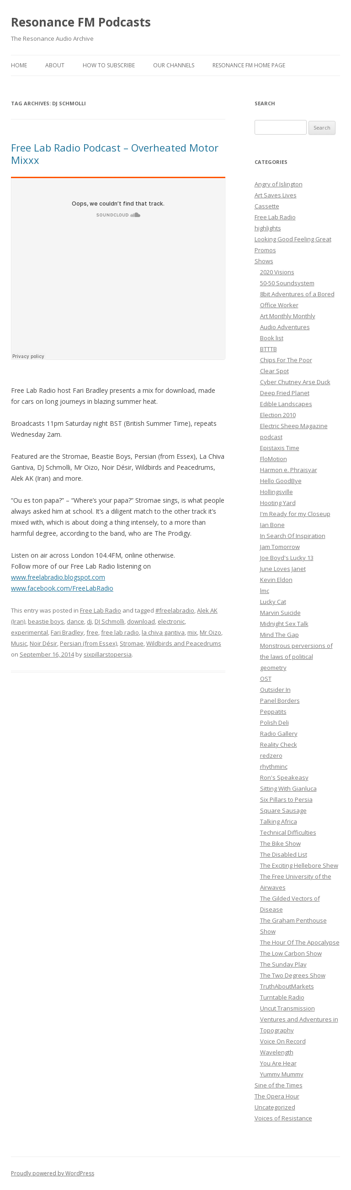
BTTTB (268, 349)
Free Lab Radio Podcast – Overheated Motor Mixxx (114, 153)
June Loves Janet (283, 569)
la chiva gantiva (163, 632)
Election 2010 (278, 415)
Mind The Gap (279, 634)
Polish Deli (274, 722)
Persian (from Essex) (88, 643)
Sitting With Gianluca (288, 788)
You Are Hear (278, 1063)
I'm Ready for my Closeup (295, 514)
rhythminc (273, 766)
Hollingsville (276, 492)
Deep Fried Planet (284, 393)
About (54, 65)
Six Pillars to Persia (286, 799)
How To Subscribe (109, 65)
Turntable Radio (282, 997)
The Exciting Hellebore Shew (299, 865)
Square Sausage (283, 810)
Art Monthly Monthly (287, 316)
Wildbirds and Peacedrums (183, 643)
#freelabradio (174, 610)
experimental (29, 632)
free (92, 632)
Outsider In (275, 689)
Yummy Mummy (281, 1074)
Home (19, 65)
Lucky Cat (273, 602)
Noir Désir (43, 643)
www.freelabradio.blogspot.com (58, 577)
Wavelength (276, 1052)
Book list (271, 338)
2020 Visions (277, 272)
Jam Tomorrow (280, 547)
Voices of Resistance (283, 1118)
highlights (268, 228)
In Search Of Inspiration (292, 536)
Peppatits (273, 711)
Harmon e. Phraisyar (288, 470)
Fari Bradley (67, 632)
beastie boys (46, 621)
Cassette (267, 206)
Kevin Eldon (276, 580)
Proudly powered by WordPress (52, 1173)
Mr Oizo (210, 632)
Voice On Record (283, 1041)
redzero (271, 755)
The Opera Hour (277, 1096)
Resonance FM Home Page (249, 65)
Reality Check (278, 744)
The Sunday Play (283, 964)
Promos (265, 250)
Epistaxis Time (279, 448)
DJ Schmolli (109, 621)
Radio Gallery (279, 733)
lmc (264, 591)
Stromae (132, 643)
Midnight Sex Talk (284, 623)
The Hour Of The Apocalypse (300, 942)
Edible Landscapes (286, 404)
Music (19, 643)
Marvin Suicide (280, 613)
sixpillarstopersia (108, 654)
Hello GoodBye (281, 481)
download (141, 621)
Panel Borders (280, 700)
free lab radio (120, 632)
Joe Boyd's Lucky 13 (287, 558)
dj (89, 621)
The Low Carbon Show (291, 953)
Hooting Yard (278, 503)
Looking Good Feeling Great (293, 239)
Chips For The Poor (286, 360)
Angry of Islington (279, 184)
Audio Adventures (285, 327)
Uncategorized (275, 1107)
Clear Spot (274, 371)
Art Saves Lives (276, 195)
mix (192, 632)
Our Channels (173, 65)
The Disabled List (283, 854)
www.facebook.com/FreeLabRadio (62, 588)
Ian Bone (272, 525)
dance (75, 621)
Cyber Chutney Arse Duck (295, 382)
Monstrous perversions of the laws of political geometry (296, 656)
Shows (264, 261)
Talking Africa (278, 821)
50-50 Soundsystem (287, 283)
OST (265, 678)
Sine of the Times (279, 1085)
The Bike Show (280, 843)
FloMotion (273, 459)
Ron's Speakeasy (284, 777)
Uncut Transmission (287, 1008)
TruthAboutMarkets (287, 986)
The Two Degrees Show (292, 975)
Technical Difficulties (288, 832)
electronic (171, 621)
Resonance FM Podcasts (81, 22)
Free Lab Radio (100, 610)
